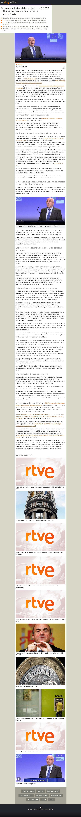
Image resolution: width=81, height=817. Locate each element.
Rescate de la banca (26, 795)
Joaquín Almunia (33, 799)
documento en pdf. (30, 79)
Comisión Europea (52, 791)
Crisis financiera (56, 795)
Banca (51, 799)
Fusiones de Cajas (41, 795)
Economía (40, 791)
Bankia (44, 799)
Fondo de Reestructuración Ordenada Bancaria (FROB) (33, 414)
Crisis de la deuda (28, 791)
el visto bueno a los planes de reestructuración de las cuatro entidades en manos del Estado (40, 416)
